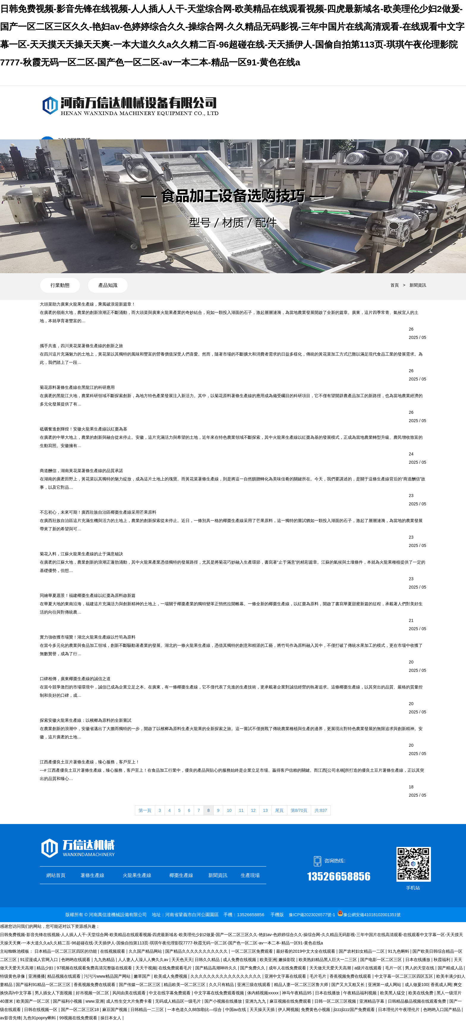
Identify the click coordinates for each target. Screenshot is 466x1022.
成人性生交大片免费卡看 (129, 1001)
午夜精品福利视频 (360, 992)
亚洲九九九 (256, 1001)
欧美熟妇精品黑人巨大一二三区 (328, 959)
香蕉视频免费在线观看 (351, 976)
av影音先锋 (10, 1017)
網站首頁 (55, 875)
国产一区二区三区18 (80, 1009)
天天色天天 (181, 959)
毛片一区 (394, 968)
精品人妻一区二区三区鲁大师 (301, 984)
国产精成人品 (451, 968)
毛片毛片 (319, 976)
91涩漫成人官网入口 (39, 959)
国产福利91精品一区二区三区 (43, 984)
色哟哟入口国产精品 (442, 1009)
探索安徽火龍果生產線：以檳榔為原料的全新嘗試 (85, 720)
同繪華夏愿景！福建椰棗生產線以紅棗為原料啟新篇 (88, 595)
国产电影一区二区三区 (381, 959)
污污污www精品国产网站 (107, 976)
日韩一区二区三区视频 (335, 1001)
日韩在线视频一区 (41, 1009)
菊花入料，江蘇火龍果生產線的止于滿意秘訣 (81, 553)
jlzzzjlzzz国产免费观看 (354, 1009)
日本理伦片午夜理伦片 (399, 1009)
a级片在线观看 (368, 968)
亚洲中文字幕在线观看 (286, 976)
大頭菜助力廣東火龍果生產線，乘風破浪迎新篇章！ (88, 304)
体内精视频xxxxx (263, 992)
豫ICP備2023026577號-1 (312, 914)
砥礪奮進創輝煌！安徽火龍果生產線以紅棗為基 (83, 429)
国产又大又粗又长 (348, 984)
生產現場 (250, 875)
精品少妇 (45, 968)
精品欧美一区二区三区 (185, 984)
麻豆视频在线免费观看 (291, 1001)
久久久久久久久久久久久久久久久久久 (226, 976)
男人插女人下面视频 (54, 992)
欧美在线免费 (421, 992)
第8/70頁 (299, 810)
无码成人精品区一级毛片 (178, 1001)
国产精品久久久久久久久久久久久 (197, 951)
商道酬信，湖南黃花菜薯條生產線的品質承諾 (81, 470)
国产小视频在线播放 (223, 1001)
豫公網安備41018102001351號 (372, 914)
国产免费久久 (253, 968)
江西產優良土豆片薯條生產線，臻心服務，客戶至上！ (90, 762)
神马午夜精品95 (297, 992)
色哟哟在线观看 (76, 959)
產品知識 (107, 285)
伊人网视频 (288, 1009)
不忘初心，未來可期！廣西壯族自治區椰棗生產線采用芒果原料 (98, 512)
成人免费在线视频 (240, 959)
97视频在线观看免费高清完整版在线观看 (95, 968)
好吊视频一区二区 (93, 992)
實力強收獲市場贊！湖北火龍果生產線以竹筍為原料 (88, 637)
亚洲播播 (36, 976)
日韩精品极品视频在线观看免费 (417, 1001)
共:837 (321, 810)
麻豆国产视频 (115, 1009)
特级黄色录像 (13, 976)
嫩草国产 (143, 976)
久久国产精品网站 (146, 951)
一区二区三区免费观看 (252, 951)
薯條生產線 (92, 875)
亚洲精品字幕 (372, 1001)
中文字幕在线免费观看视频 (219, 992)
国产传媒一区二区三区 (140, 984)
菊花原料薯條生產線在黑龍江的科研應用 (77, 387)
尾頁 (279, 810)
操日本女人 (111, 1017)
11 (241, 810)
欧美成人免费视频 (171, 976)
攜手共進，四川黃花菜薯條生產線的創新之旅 (81, 345)
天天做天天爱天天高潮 (330, 968)
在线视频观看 (113, 951)
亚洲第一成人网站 (385, 984)
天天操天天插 (263, 1009)
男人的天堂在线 (420, 968)
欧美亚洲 (268, 959)
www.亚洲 (95, 1001)
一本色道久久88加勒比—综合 (195, 1009)
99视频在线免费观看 (78, 1017)
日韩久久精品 (208, 959)
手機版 (277, 914)
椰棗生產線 (181, 875)
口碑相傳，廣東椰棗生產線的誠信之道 (75, 678)
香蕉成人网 (441, 984)
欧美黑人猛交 (393, 992)
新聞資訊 (418, 285)
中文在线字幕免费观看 (170, 992)
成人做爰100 (416, 984)
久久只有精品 (222, 984)
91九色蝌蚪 (399, 951)
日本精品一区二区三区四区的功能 (66, 951)
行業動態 (60, 285)
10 (229, 810)
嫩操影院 (287, 959)
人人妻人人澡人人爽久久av (143, 959)
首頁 (395, 285)
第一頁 (145, 810)
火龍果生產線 (137, 875)
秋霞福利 (442, 959)
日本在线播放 (418, 959)
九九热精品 (105, 959)
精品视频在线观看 (64, 976)
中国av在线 (236, 1009)
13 (265, 810)
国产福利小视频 (68, 1001)
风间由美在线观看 (129, 992)
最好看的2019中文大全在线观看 (306, 951)
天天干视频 (146, 968)
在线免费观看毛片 (175, 968)
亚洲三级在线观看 (254, 984)
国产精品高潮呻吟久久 (216, 968)
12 (253, 810)
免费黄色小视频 (316, 1009)
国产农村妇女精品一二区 (362, 951)
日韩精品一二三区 (147, 1009)
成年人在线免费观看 (288, 968)
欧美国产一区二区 (33, 1001)
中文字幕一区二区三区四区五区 (404, 976)
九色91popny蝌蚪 (40, 1017)
